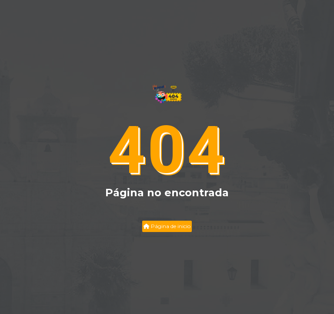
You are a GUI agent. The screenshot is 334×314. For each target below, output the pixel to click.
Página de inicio (167, 226)
